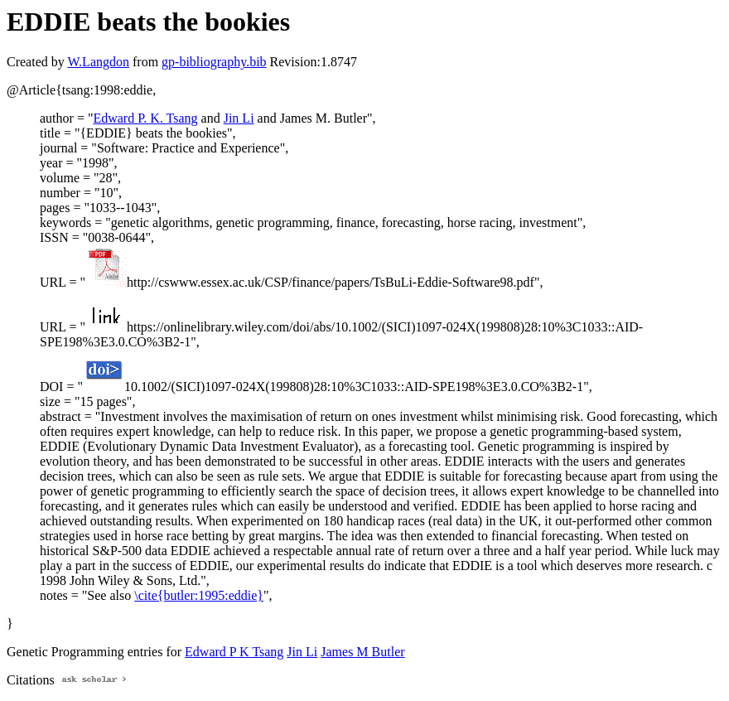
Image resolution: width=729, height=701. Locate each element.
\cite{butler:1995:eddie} (198, 595)
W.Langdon (98, 62)
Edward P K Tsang (234, 652)
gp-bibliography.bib (214, 62)
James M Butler (362, 652)
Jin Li (239, 118)
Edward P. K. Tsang (145, 118)
